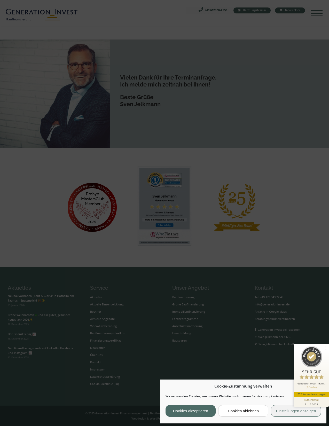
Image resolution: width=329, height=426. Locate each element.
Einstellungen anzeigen (296, 411)
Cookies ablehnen (243, 411)
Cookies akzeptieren (190, 411)
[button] (318, 386)
